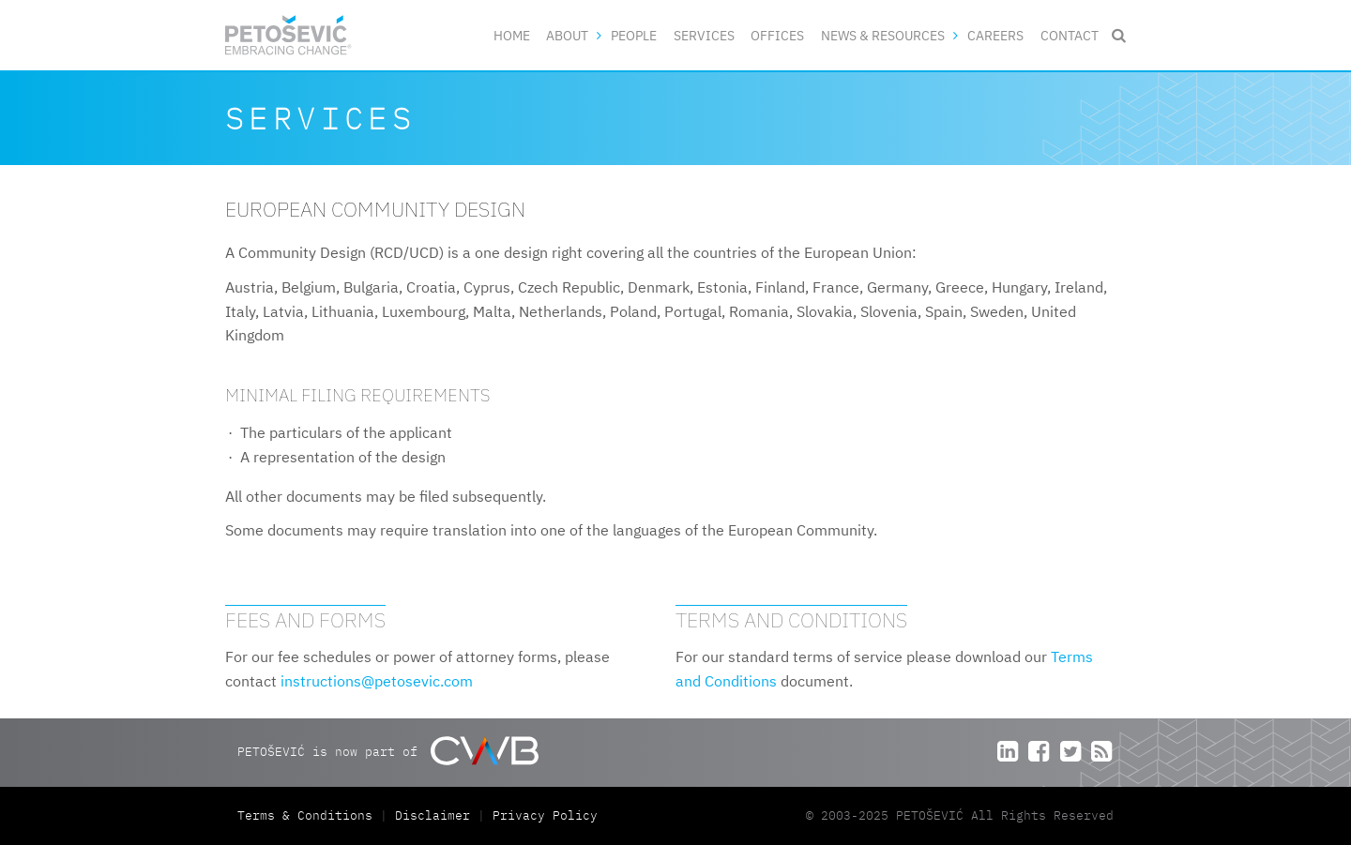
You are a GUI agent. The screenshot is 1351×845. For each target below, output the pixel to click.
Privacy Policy (545, 815)
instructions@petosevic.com (377, 680)
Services (704, 35)
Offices (777, 35)
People (634, 35)
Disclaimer (432, 815)
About (567, 35)
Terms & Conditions (308, 815)
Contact (1069, 35)
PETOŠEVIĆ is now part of (388, 751)
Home (511, 35)
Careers (995, 35)
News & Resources (883, 35)
